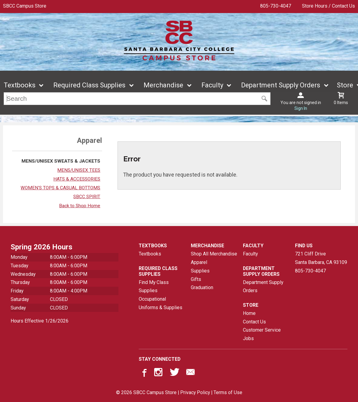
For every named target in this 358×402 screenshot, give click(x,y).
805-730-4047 (275, 6)
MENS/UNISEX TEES (78, 170)
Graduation (202, 287)
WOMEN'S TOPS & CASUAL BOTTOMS (60, 188)
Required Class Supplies (89, 85)
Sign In (300, 108)
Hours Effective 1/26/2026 (39, 321)
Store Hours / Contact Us (328, 6)
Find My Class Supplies (154, 286)
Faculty (212, 85)
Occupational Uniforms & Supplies (160, 303)
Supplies (200, 271)
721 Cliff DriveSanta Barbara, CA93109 (321, 258)
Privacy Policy (195, 393)
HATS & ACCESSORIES (76, 179)
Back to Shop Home (79, 205)
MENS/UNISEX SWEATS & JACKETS (61, 161)
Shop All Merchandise (214, 254)
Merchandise (163, 85)
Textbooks (19, 85)
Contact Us (254, 322)
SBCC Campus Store (24, 6)
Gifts (196, 279)
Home (249, 313)
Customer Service (262, 330)
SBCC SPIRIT (86, 197)
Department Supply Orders (280, 85)
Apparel (199, 262)
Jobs (248, 338)
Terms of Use (228, 393)
